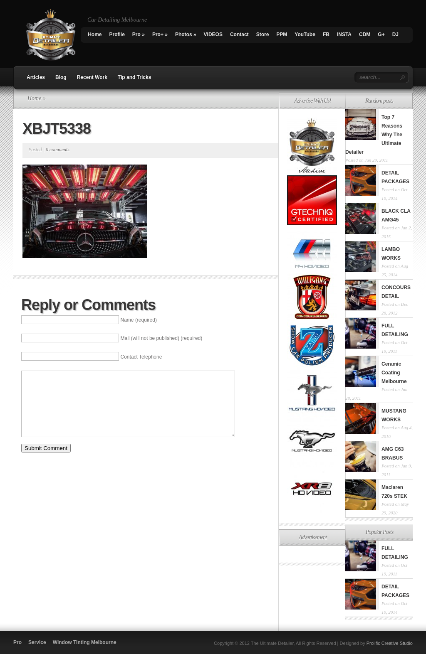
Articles (36, 77)
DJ (395, 34)
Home (95, 34)
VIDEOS (213, 34)
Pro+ (160, 34)
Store (262, 34)
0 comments (57, 149)
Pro (138, 34)
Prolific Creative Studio (390, 643)
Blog (61, 77)
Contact (239, 34)
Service (37, 642)
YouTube (305, 34)
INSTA (344, 34)
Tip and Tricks (134, 77)
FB (326, 34)
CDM (364, 34)
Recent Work (92, 77)
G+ (381, 34)
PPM (281, 34)
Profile (117, 34)
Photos (185, 34)
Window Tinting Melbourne (84, 642)
